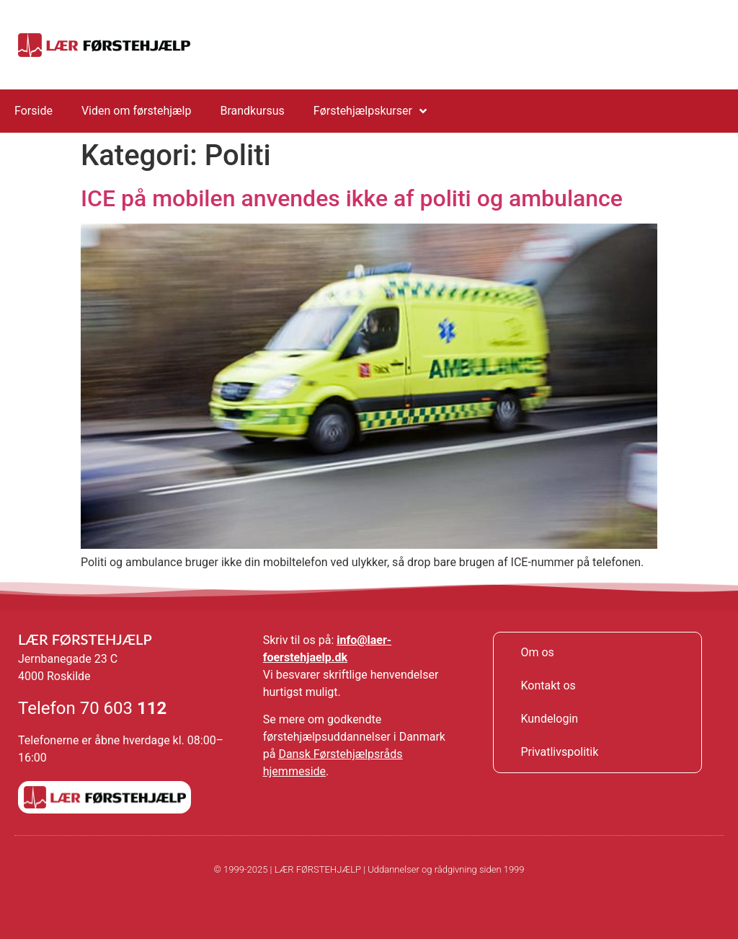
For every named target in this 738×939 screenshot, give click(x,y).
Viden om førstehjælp (136, 111)
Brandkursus (252, 111)
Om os (537, 652)
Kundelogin (549, 719)
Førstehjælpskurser (370, 111)
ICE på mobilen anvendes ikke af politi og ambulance (352, 198)
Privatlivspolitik (559, 752)
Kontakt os (547, 685)
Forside (33, 111)
